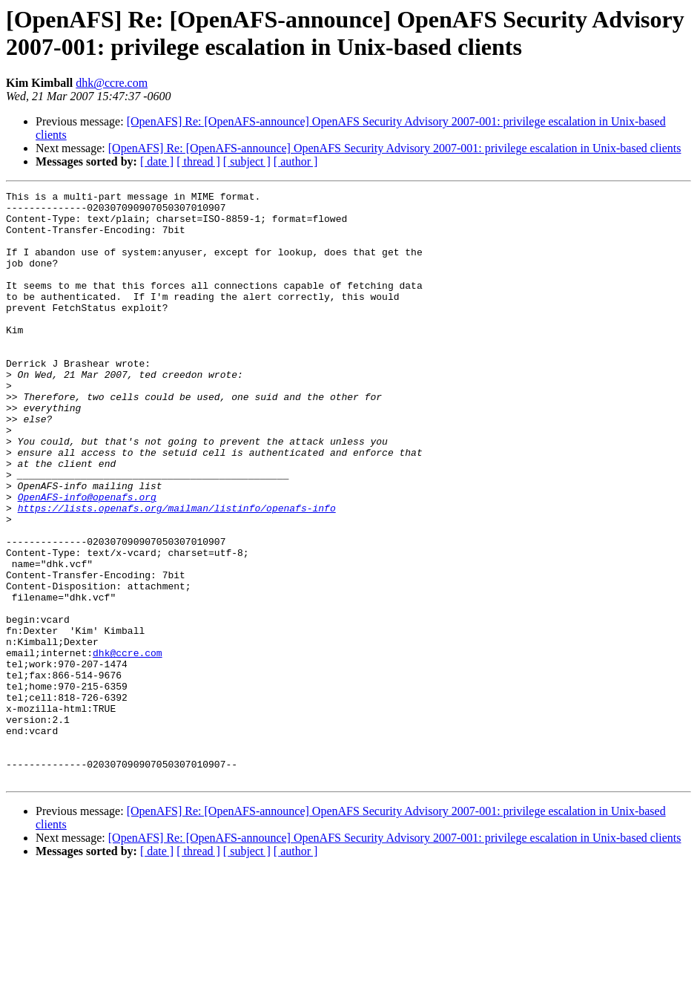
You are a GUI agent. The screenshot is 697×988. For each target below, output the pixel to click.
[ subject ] (247, 161)
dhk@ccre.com (112, 82)
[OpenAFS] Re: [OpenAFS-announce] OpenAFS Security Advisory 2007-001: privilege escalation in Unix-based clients (394, 148)
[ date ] (157, 161)
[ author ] (296, 161)
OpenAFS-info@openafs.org (87, 559)
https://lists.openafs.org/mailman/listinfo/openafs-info (177, 572)
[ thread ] (198, 161)
